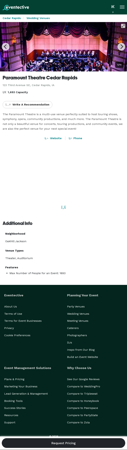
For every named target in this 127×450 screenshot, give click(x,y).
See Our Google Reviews (83, 379)
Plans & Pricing (14, 379)
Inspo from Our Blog (81, 349)
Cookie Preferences (17, 335)
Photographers (77, 335)
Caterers (73, 328)
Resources (11, 415)
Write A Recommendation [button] (27, 104)
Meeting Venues (77, 320)
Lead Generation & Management (26, 393)
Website (53, 138)
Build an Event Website (82, 357)
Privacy (9, 328)
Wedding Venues (38, 18)
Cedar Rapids (12, 18)
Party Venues (76, 306)
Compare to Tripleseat (82, 393)
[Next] (121, 47)
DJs (69, 342)
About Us (10, 306)
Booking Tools (13, 401)
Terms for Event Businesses (23, 320)
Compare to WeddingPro (83, 386)
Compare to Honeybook (83, 401)
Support (9, 422)
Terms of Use (13, 313)
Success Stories (15, 408)
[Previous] (5, 47)
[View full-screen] (123, 26)
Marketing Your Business (20, 386)
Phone (75, 138)
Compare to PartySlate (82, 415)
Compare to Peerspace (82, 408)
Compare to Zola (78, 422)
